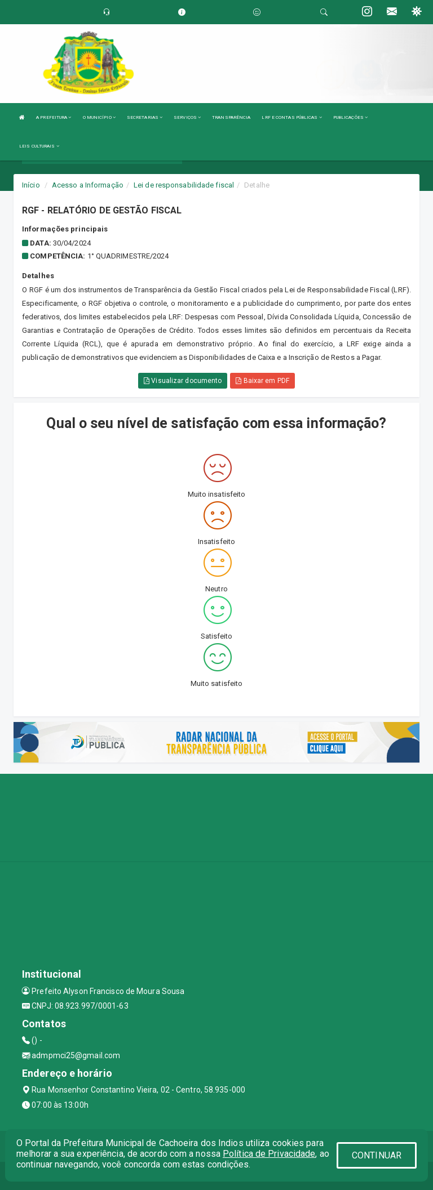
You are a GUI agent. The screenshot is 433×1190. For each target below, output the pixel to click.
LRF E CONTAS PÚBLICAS (291, 117)
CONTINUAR (376, 1155)
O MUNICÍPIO (99, 117)
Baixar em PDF (262, 381)
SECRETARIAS (144, 117)
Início (31, 185)
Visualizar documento (183, 381)
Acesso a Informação (87, 185)
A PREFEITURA (53, 117)
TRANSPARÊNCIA (231, 117)
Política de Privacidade (269, 1153)
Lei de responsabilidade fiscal (184, 185)
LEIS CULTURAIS (39, 146)
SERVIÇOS (187, 117)
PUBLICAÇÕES (350, 117)
